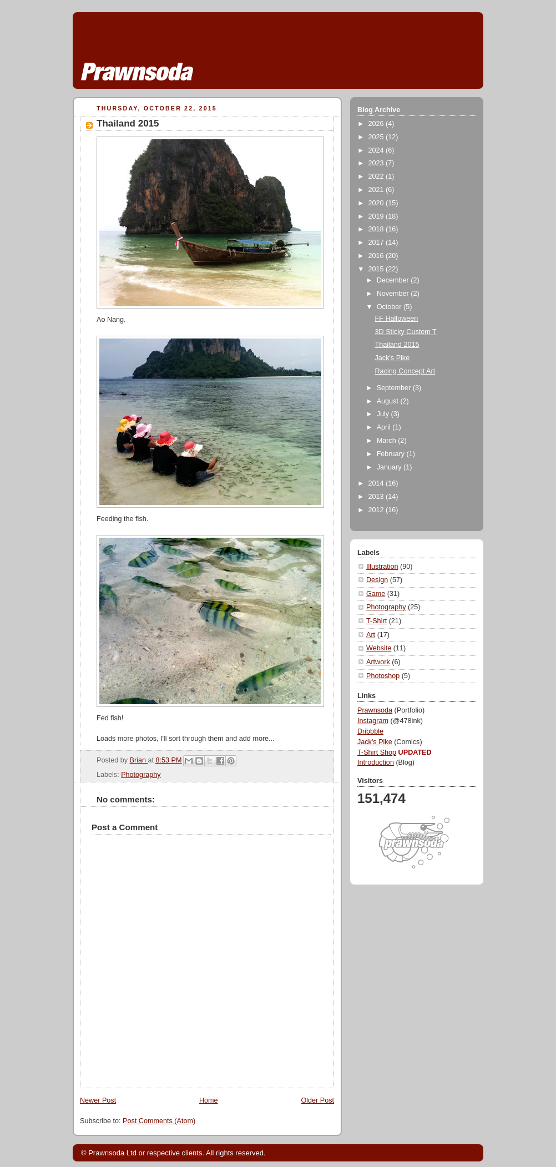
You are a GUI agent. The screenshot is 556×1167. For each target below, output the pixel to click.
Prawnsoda (374, 710)
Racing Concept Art (405, 371)
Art (370, 635)
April (385, 427)
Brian (139, 760)
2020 (377, 203)
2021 (377, 190)
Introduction (375, 762)
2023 (377, 163)
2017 (377, 242)
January (390, 467)
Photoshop (383, 676)
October (390, 307)
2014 (377, 483)
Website (378, 648)
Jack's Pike (392, 358)
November (394, 293)
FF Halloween (396, 318)
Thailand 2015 (397, 344)
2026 (377, 124)
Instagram (372, 721)
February (392, 454)
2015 (377, 269)
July (384, 414)
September (395, 388)
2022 (377, 176)
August (389, 401)
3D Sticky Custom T (406, 332)
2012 (377, 510)
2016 (377, 256)
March (387, 440)
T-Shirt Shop (376, 752)
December (394, 280)
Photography (141, 775)
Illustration (382, 566)
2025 (377, 137)
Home (208, 1100)
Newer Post (98, 1100)
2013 (377, 497)
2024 (377, 150)
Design (377, 580)
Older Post (317, 1100)
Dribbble (370, 731)
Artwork (378, 662)
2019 (377, 216)
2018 (377, 229)
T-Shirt (376, 621)
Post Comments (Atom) (159, 1121)
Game (375, 594)
